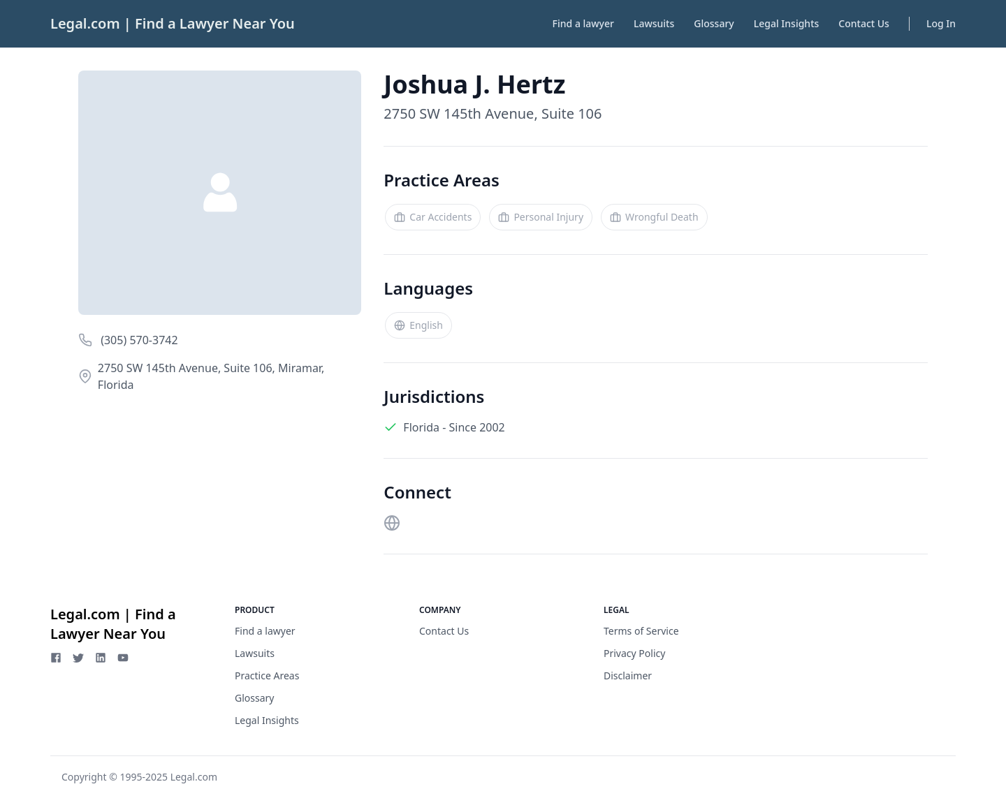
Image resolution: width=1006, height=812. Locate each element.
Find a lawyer (583, 23)
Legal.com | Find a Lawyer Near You (172, 23)
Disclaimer (628, 675)
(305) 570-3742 (138, 340)
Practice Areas (267, 675)
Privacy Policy (634, 653)
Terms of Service (641, 630)
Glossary (714, 23)
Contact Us (863, 23)
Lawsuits (654, 23)
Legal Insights (786, 23)
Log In (941, 23)
